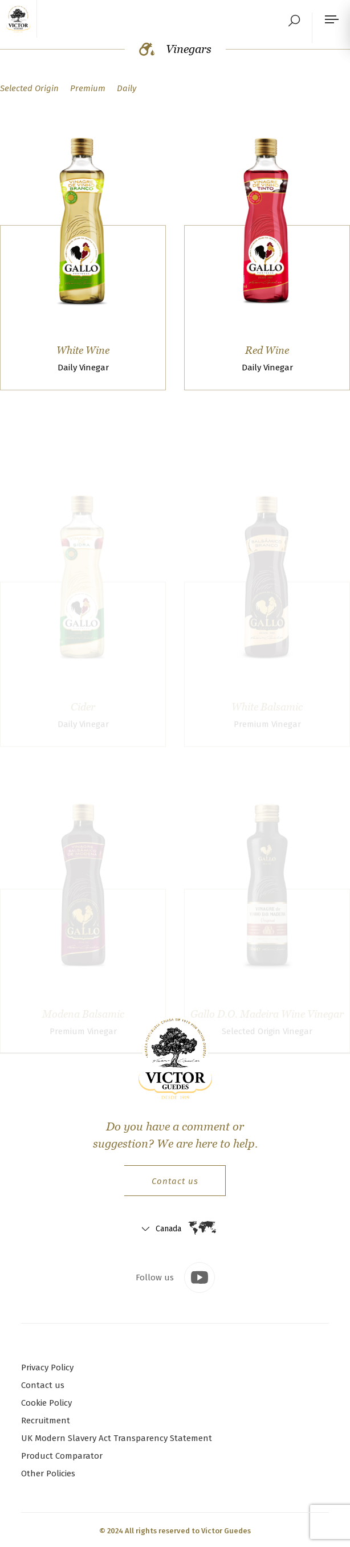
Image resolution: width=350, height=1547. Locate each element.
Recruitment (45, 1420)
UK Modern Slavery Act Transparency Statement (116, 1438)
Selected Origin (29, 88)
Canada (168, 1229)
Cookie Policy (46, 1403)
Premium (87, 88)
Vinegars (175, 49)
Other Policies (48, 1473)
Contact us (175, 1181)
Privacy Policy (47, 1367)
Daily (126, 88)
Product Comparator (62, 1456)
